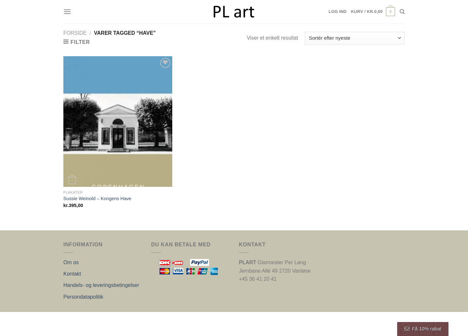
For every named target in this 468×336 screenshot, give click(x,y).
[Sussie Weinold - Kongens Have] (117, 121)
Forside (74, 33)
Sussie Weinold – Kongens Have (97, 198)
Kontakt (72, 274)
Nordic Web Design (129, 318)
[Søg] (402, 12)
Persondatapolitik (83, 297)
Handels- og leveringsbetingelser (101, 285)
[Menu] (67, 11)
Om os (71, 262)
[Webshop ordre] (355, 38)
